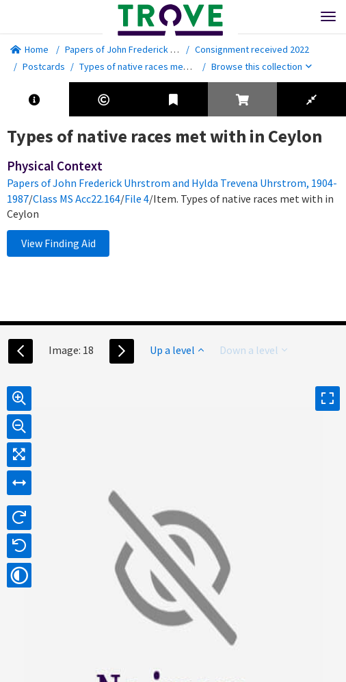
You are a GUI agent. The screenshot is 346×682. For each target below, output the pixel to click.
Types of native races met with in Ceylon (162, 66)
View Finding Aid (58, 243)
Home (29, 49)
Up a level (177, 350)
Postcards (44, 66)
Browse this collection (261, 66)
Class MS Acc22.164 (76, 198)
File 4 (136, 198)
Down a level (253, 350)
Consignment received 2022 (252, 49)
